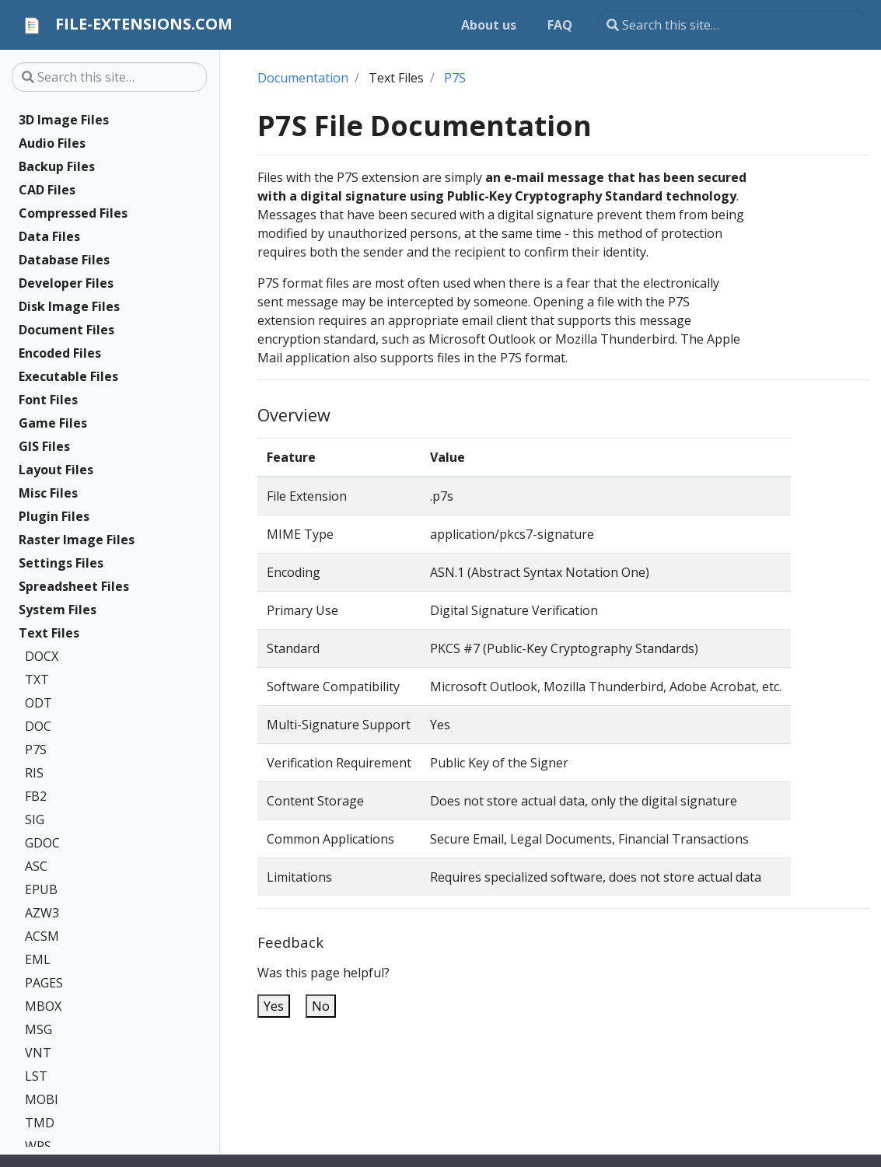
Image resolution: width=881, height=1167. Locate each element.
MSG (38, 1029)
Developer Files (66, 283)
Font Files (48, 399)
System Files (57, 609)
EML (38, 959)
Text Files (49, 632)
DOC (38, 726)
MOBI (41, 1099)
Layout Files (56, 469)
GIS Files (44, 446)
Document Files (66, 329)
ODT (38, 702)
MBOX (43, 1006)
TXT (37, 679)
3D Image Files (64, 119)
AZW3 (42, 912)
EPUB (41, 889)
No (321, 1006)
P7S (36, 749)
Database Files (64, 259)
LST (36, 1076)
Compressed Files (73, 213)
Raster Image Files (77, 539)
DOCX (41, 656)
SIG (34, 819)
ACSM (42, 936)
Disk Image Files (69, 306)
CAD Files (47, 189)
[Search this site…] (733, 25)
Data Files (49, 236)
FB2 (36, 796)
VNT (38, 1052)
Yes (274, 1006)
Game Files (53, 423)
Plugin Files (54, 516)
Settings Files (61, 562)
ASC (36, 866)
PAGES (44, 982)
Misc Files (48, 492)
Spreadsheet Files (74, 586)
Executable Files (68, 376)
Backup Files (57, 166)
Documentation (302, 77)
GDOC (42, 842)
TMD (39, 1122)
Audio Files (52, 143)
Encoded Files (60, 353)
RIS (34, 772)
